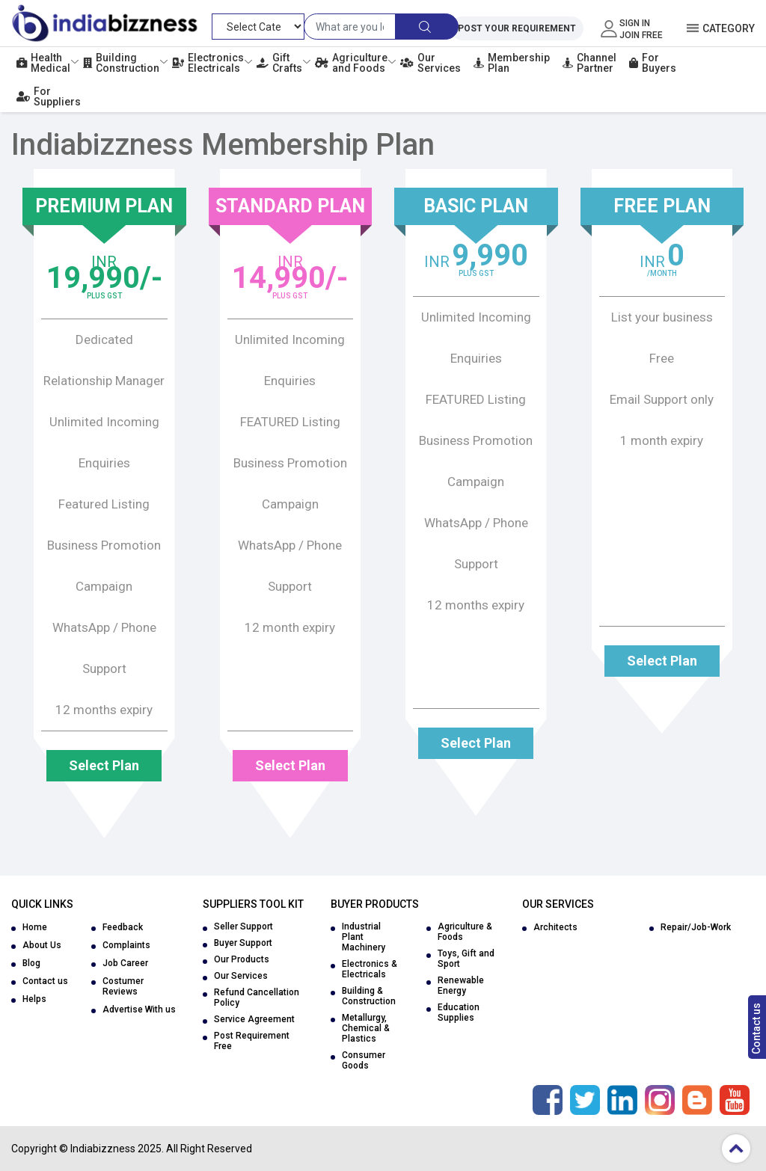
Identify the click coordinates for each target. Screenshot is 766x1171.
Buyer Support (243, 943)
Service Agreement (254, 1019)
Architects (555, 927)
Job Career (125, 963)
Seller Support (243, 926)
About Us (41, 945)
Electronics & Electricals (369, 969)
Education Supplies (458, 1012)
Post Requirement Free (251, 1040)
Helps (34, 999)
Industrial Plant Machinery (363, 937)
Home (34, 927)
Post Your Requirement (517, 28)
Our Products (241, 959)
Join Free (641, 35)
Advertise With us (139, 1009)
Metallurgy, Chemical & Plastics (366, 1028)
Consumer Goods (363, 1060)
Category (728, 28)
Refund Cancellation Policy (256, 997)
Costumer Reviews (123, 986)
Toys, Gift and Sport (466, 958)
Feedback (122, 927)
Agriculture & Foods (465, 931)
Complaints (126, 945)
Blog (31, 963)
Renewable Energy (461, 985)
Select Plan (104, 765)
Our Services (241, 976)
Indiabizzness (102, 1149)
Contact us (756, 1028)
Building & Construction (369, 996)
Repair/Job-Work (696, 927)
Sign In (634, 23)
